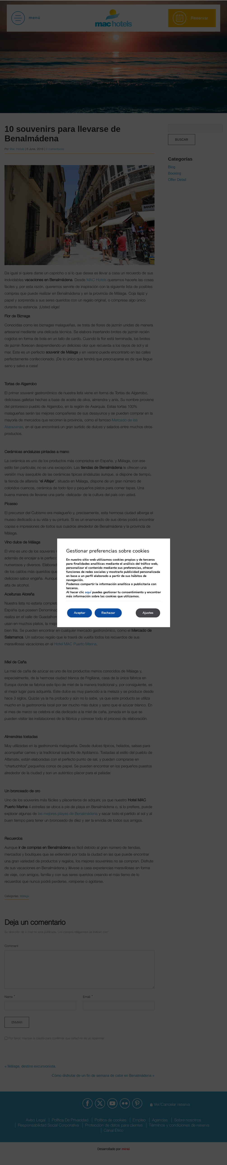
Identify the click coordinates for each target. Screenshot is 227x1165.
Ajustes (148, 613)
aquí (88, 592)
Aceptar (79, 613)
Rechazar (108, 613)
